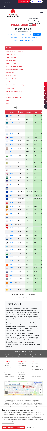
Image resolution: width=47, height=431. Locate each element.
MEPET (11, 209)
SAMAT (11, 246)
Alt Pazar (36, 34)
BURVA (11, 137)
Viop (19, 367)
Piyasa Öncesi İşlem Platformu (28, 37)
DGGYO (11, 148)
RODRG (11, 242)
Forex (19, 369)
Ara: (23, 107)
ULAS (11, 282)
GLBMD (11, 173)
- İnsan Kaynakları (7, 374)
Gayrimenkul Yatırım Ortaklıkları (15, 51)
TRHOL (11, 278)
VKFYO (11, 289)
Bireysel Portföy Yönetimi (23, 372)
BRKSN (11, 133)
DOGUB (11, 151)
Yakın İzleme (13, 37)
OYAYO (11, 224)
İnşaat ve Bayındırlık (11, 72)
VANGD (11, 286)
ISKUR (11, 199)
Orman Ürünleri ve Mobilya (13, 97)
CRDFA (11, 144)
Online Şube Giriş (24, 1)
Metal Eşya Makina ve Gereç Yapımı (16, 85)
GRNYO (11, 177)
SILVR (11, 264)
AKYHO (11, 119)
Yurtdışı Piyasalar (21, 374)
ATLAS (11, 126)
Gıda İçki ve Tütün (11, 76)
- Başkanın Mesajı (7, 369)
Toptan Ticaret (10, 88)
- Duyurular (6, 372)
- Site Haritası (6, 363)
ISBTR (11, 195)
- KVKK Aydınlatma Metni (9, 376)
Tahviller (19, 370)
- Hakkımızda (6, 365)
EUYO (11, 166)
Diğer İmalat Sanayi (11, 63)
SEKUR (11, 257)
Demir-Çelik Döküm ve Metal (14, 66)
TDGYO (11, 275)
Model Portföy (21, 378)
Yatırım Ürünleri (32, 21)
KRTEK (11, 202)
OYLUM (11, 228)
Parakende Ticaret (11, 60)
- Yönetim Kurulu (7, 367)
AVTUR (11, 130)
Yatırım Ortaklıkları (11, 57)
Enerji (7, 100)
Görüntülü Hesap (36, 1)
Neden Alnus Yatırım (33, 18)
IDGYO (11, 184)
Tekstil (8, 94)
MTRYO (11, 213)
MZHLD (11, 217)
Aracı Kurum (9, 82)
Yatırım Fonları (21, 376)
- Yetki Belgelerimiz (8, 370)
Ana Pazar (29, 34)
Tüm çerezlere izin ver (8, 427)
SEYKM (11, 260)
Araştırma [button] (39, 21)
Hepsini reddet (19, 427)
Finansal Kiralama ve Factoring (14, 69)
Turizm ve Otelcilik (11, 79)
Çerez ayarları (29, 427)
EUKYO (11, 162)
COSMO (11, 141)
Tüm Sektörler (10, 48)
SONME (11, 271)
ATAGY (11, 122)
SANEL (11, 249)
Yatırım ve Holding (11, 54)
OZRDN (11, 231)
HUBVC (11, 180)
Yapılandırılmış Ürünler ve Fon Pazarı (23, 40)
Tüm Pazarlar (11, 34)
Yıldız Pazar (20, 34)
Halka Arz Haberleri (22, 380)
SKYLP (11, 267)
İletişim (8, 103)
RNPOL (11, 238)
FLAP (11, 170)
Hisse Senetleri (21, 363)
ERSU (11, 155)
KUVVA (11, 206)
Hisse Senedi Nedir (22, 365)
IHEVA (11, 188)
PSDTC (11, 235)
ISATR (11, 191)
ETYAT (11, 159)
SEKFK (11, 253)
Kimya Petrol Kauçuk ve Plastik (14, 91)
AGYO (11, 115)
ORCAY (11, 220)
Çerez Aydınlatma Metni (8, 423)
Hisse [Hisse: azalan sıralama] (11, 112)
